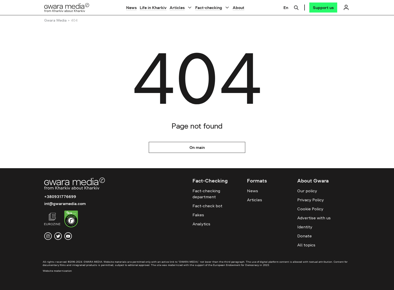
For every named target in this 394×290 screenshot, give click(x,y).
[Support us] (323, 8)
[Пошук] (296, 7)
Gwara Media (55, 20)
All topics (306, 245)
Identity (304, 227)
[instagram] (48, 236)
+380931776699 (60, 197)
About (238, 8)
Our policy (307, 191)
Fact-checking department (206, 194)
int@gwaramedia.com (65, 204)
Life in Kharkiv (153, 8)
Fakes (198, 215)
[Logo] (66, 7)
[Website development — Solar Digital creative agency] (67, 270)
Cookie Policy (310, 209)
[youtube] (68, 236)
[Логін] (346, 7)
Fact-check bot (207, 206)
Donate (304, 236)
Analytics (201, 224)
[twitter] (58, 236)
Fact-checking (208, 8)
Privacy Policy (310, 200)
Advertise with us (314, 218)
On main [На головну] (197, 147)
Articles (177, 8)
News (131, 8)
